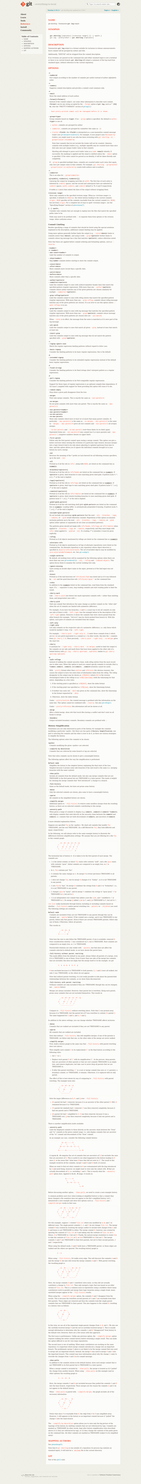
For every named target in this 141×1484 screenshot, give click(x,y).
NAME (26, 39)
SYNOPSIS (27, 41)
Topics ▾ (107, 10)
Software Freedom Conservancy (110, 1475)
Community (26, 30)
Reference (25, 24)
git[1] (59, 1460)
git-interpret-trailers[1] (69, 135)
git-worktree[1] (70, 560)
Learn (23, 18)
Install (24, 27)
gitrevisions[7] (78, 205)
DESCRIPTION (29, 43)
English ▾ (115, 10)
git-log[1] (86, 106)
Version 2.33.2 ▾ (54, 10)
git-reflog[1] (106, 703)
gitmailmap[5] (57, 1444)
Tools (23, 21)
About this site (29, 1475)
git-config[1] (84, 552)
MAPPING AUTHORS (31, 48)
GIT (25, 50)
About (23, 14)
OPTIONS (27, 46)
